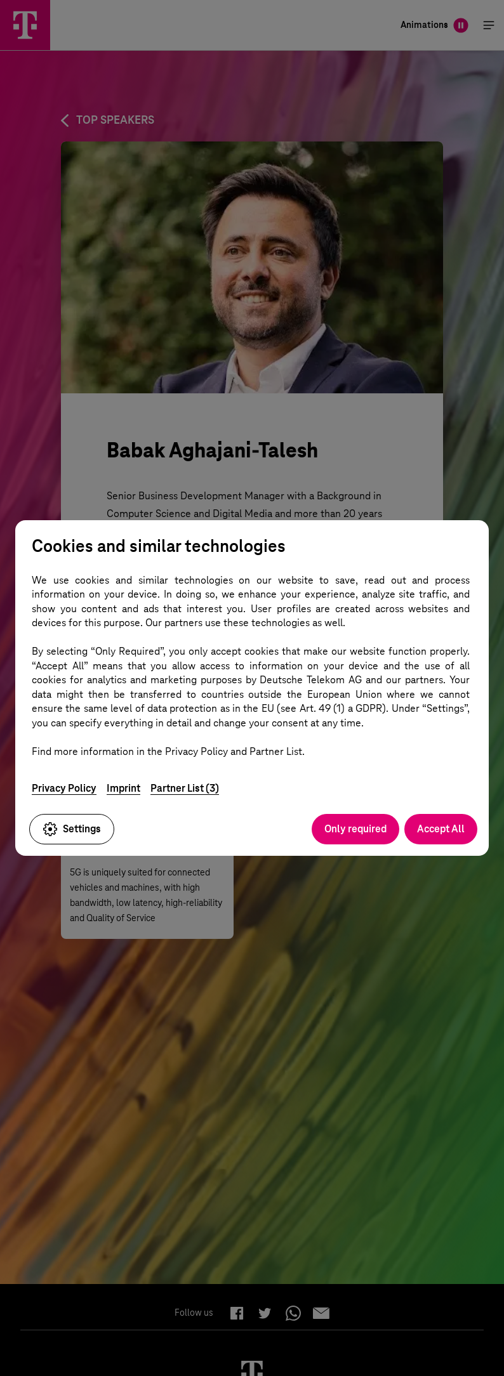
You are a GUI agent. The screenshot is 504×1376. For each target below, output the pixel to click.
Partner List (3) (184, 788)
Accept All (441, 828)
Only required (355, 828)
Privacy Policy (64, 788)
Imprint (123, 788)
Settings (72, 829)
